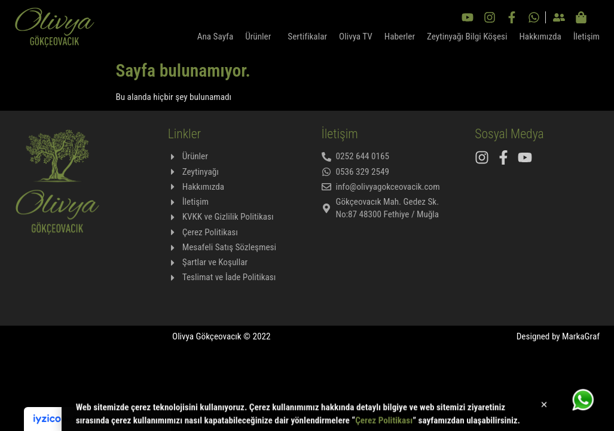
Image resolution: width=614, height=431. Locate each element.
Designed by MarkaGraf (558, 336)
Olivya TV (355, 36)
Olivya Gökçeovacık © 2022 (221, 336)
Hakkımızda (540, 36)
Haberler (399, 36)
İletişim (586, 36)
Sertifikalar (307, 36)
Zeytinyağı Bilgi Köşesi (467, 36)
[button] (544, 407)
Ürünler (260, 36)
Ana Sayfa (215, 36)
